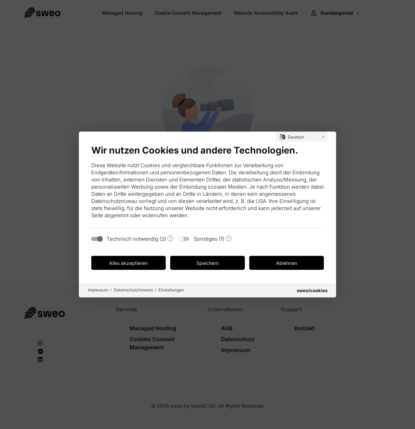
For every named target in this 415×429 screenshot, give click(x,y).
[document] (207, 184)
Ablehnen (286, 263)
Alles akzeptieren (128, 263)
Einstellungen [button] (171, 289)
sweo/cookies (312, 290)
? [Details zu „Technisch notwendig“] (170, 238)
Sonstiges (205, 239)
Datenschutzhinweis (133, 289)
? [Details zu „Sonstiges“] (229, 238)
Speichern (207, 263)
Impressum (98, 289)
